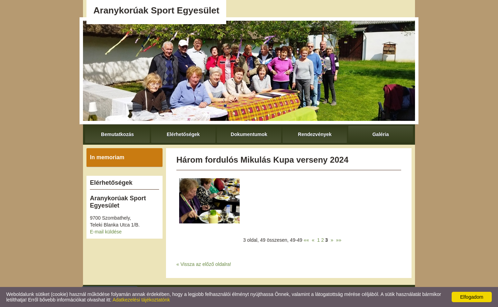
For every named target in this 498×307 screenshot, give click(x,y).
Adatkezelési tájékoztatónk (141, 300)
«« (306, 240)
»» (339, 240)
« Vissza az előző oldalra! (203, 264)
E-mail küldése (106, 231)
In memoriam (107, 157)
